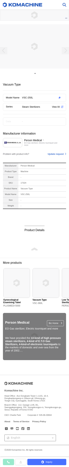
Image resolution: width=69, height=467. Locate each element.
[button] (42, 97)
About (7, 421)
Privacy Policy (39, 421)
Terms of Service (21, 421)
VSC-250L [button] (27, 97)
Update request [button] (56, 154)
